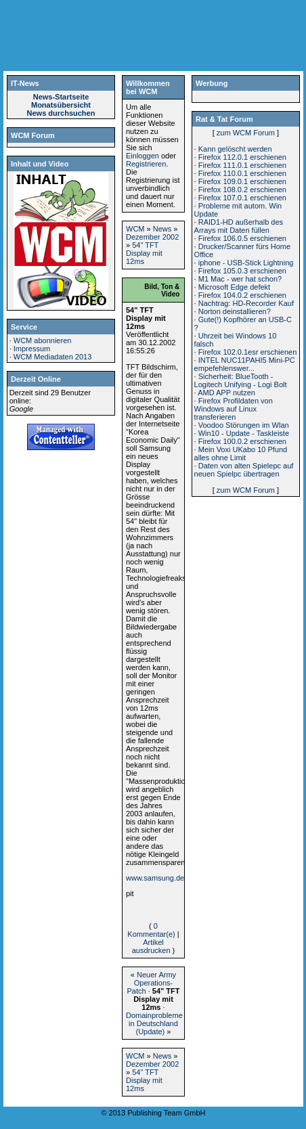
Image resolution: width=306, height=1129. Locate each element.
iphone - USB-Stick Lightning (246, 263)
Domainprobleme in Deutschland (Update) (154, 1023)
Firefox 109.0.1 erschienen (242, 181)
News (162, 229)
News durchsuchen (61, 113)
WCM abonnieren (43, 340)
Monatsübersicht (61, 105)
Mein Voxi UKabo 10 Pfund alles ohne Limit (241, 453)
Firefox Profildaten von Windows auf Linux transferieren (233, 409)
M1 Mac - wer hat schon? (240, 279)
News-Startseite (61, 97)
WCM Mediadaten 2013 (53, 357)
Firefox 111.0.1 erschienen (242, 165)
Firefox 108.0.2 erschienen (242, 189)
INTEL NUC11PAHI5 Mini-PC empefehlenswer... (244, 364)
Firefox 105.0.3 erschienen (242, 271)
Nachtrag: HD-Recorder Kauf (246, 303)
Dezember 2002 (152, 237)
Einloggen (142, 156)
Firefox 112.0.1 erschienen (242, 157)
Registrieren (146, 164)
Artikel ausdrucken (151, 946)
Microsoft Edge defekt (234, 287)
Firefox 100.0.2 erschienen (242, 441)
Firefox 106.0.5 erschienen (242, 238)
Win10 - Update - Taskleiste (243, 433)
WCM (135, 229)
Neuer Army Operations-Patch (151, 983)
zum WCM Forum (246, 133)
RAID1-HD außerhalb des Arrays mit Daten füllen (238, 226)
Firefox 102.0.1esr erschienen (247, 352)
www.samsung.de (155, 878)
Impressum (32, 349)
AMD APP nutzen (226, 393)
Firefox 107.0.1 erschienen (242, 198)
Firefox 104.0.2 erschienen (242, 295)
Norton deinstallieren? (234, 311)
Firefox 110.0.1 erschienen (242, 173)
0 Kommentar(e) (151, 930)
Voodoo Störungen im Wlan (243, 425)
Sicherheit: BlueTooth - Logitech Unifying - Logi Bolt (240, 380)
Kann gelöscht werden (235, 149)
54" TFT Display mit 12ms (144, 253)
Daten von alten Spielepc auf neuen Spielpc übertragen (244, 470)
